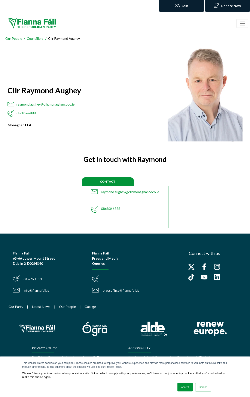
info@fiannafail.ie (36, 290)
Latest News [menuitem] (41, 306)
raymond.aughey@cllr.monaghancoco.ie (45, 104)
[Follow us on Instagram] (217, 267)
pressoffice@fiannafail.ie (121, 290)
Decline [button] (203, 387)
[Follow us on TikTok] (191, 277)
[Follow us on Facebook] (204, 267)
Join (184, 6)
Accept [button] (185, 387)
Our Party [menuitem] (16, 306)
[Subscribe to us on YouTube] (204, 277)
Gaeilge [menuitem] (90, 306)
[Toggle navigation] (242, 23)
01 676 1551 (33, 279)
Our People (13, 38)
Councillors (35, 38)
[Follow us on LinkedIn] (217, 277)
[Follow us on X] (191, 267)
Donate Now (230, 6)
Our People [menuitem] (67, 306)
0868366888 (26, 113)
